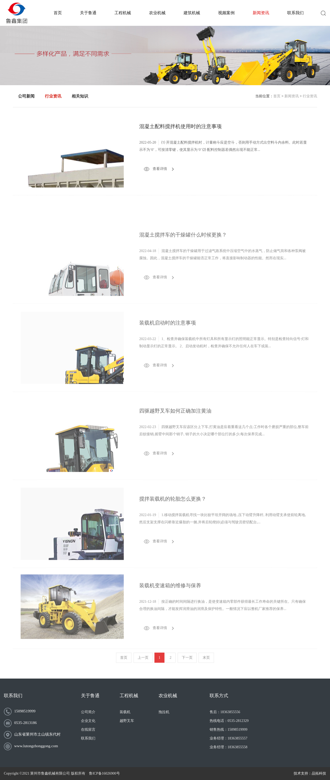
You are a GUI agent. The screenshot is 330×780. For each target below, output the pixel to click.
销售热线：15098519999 (229, 729)
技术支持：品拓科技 (310, 773)
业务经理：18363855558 (229, 747)
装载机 (125, 712)
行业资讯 (310, 96)
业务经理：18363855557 (229, 738)
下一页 (187, 664)
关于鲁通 (90, 695)
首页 (276, 96)
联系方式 (219, 695)
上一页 (143, 664)
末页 (206, 664)
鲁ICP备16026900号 (104, 773)
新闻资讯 (291, 96)
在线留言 (88, 729)
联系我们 (13, 695)
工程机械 (129, 695)
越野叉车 (127, 721)
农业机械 (168, 695)
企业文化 (88, 721)
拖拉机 (164, 712)
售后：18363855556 (225, 712)
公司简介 (88, 712)
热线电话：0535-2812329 (229, 721)
